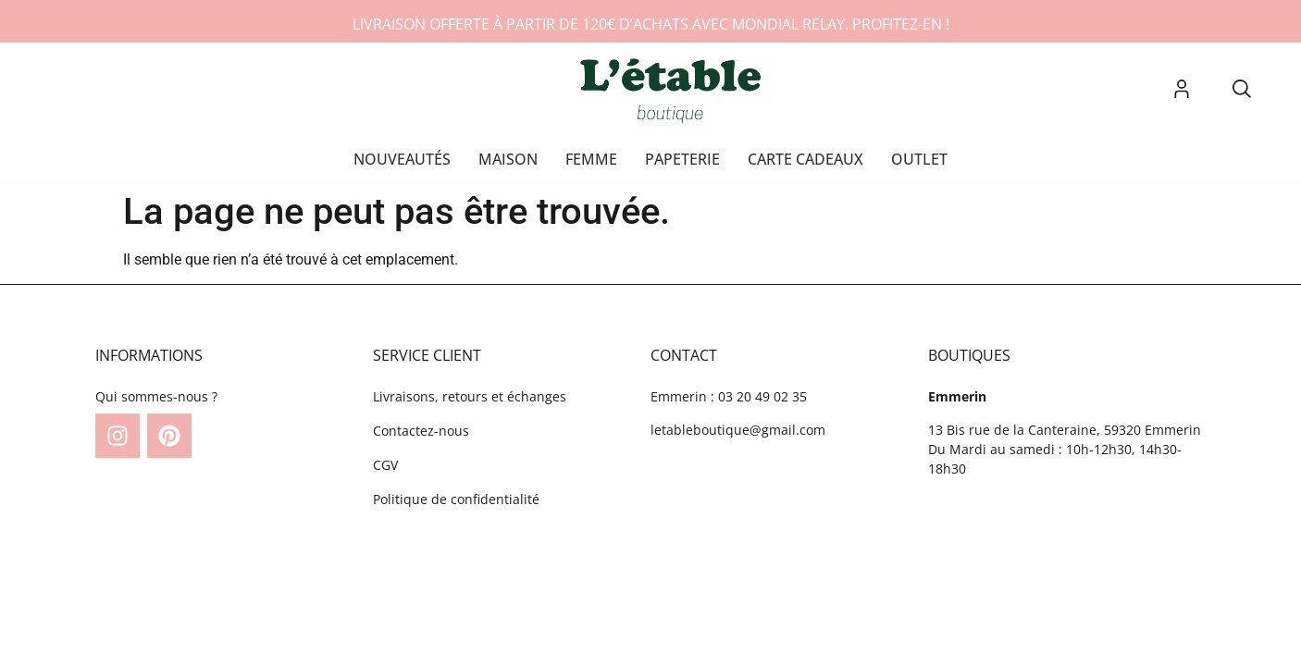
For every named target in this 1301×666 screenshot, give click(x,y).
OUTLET (919, 159)
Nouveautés (402, 159)
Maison (508, 159)
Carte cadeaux (805, 159)
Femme (591, 159)
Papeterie (682, 159)
